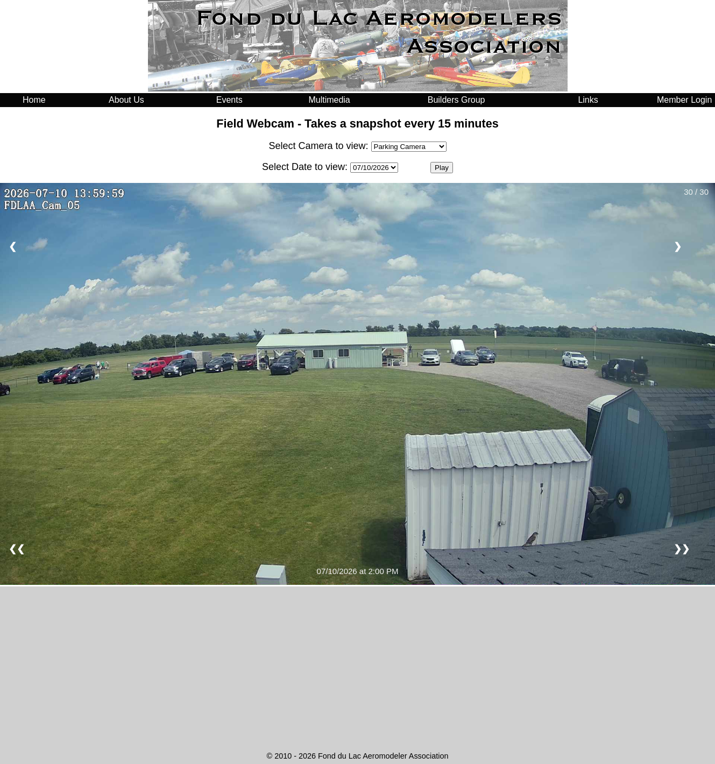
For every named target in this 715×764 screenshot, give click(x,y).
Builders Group (456, 99)
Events (229, 99)
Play (442, 168)
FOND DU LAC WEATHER (357, 707)
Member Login (684, 99)
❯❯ (682, 548)
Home (34, 99)
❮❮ (17, 548)
